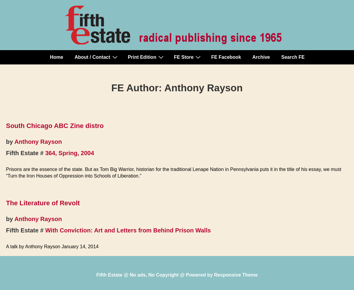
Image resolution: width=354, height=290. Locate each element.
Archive (261, 57)
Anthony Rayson (38, 141)
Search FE (293, 57)
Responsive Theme (236, 274)
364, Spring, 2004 (69, 153)
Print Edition (146, 57)
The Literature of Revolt (43, 203)
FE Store (188, 57)
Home (56, 57)
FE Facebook (226, 57)
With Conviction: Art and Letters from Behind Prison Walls (128, 230)
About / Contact (96, 57)
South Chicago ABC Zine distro (55, 125)
